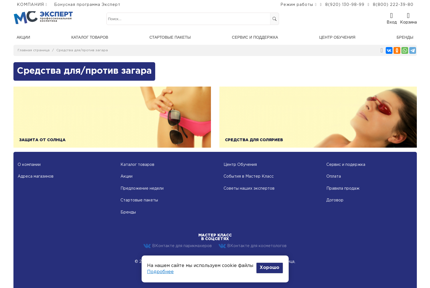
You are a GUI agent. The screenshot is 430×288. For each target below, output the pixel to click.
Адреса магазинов (36, 176)
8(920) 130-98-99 (344, 4)
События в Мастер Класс (249, 176)
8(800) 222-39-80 (393, 4)
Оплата (333, 176)
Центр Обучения (240, 164)
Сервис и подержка (345, 164)
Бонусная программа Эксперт (87, 4)
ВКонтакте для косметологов (253, 246)
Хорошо (269, 268)
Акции (23, 37)
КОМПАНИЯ (30, 4)
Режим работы (296, 4)
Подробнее (160, 272)
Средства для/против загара (82, 50)
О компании (29, 164)
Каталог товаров (89, 37)
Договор (334, 200)
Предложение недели (142, 188)
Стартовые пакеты (169, 37)
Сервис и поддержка (255, 37)
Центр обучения (337, 37)
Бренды (405, 37)
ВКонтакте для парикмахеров (177, 246)
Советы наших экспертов (249, 188)
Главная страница (34, 50)
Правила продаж (342, 188)
